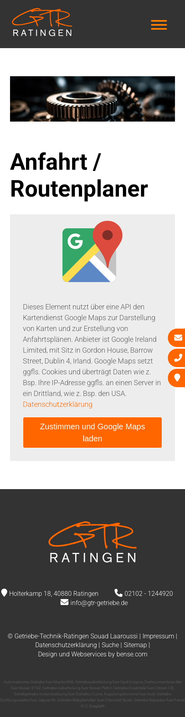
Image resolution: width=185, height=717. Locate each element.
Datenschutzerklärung (57, 404)
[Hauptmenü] (159, 26)
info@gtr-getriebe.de (99, 603)
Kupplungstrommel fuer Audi (129, 694)
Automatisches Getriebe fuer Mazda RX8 (38, 682)
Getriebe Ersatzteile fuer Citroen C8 (143, 688)
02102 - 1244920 (149, 593)
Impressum (158, 636)
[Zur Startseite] (42, 33)
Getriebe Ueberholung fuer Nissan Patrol (77, 688)
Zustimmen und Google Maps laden (92, 432)
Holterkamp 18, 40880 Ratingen (54, 593)
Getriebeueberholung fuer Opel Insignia (109, 682)
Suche (110, 645)
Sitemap (135, 645)
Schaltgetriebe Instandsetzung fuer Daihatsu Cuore (58, 694)
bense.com (132, 654)
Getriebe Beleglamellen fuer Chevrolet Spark (94, 700)
